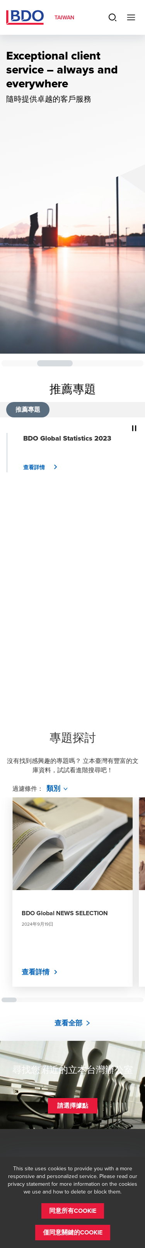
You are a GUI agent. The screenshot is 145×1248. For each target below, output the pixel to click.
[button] (43, 467)
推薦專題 (27, 409)
